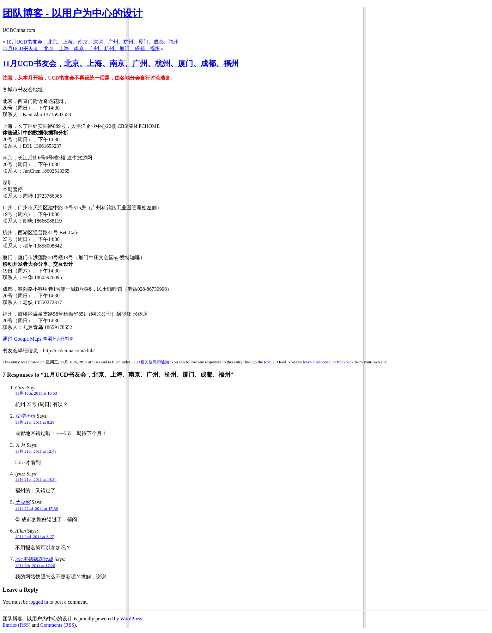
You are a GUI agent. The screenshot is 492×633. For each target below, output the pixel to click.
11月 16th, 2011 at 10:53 (36, 393)
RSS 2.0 (271, 362)
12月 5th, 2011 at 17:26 (35, 565)
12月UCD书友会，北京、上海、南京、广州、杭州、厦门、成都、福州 (81, 48)
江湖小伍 (25, 416)
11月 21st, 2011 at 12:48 (36, 451)
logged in (38, 602)
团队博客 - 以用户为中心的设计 (73, 13)
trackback (345, 362)
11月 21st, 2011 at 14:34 (36, 479)
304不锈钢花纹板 (34, 559)
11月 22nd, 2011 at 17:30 (36, 508)
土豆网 (22, 502)
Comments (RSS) (58, 625)
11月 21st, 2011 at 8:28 (34, 422)
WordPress (131, 618)
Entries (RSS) (16, 625)
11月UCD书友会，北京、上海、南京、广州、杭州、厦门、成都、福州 (121, 63)
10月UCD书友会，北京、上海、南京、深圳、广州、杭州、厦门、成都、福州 (92, 42)
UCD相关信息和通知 (150, 362)
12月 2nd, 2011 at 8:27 (34, 536)
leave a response (316, 362)
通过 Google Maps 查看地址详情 (38, 339)
